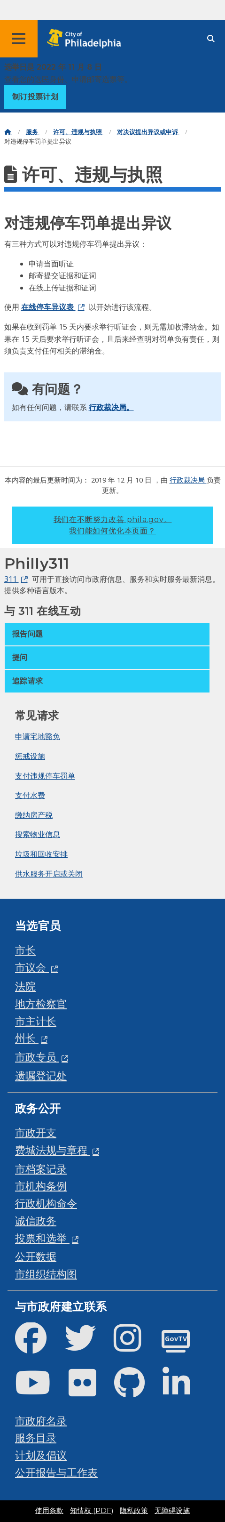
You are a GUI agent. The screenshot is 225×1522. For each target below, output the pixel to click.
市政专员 (37, 1056)
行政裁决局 (188, 479)
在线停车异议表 (48, 307)
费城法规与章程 (52, 1150)
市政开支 (35, 1132)
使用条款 (49, 1510)
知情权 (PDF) (91, 1510)
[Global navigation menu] (19, 38)
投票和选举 (42, 1238)
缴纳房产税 (34, 815)
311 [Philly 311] (11, 579)
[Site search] (211, 39)
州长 (27, 1038)
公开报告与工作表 (56, 1472)
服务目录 (35, 1437)
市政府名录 (41, 1420)
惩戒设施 (30, 756)
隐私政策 (134, 1510)
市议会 (32, 967)
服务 (32, 132)
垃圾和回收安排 (41, 854)
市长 (25, 949)
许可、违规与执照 (78, 132)
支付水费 (30, 795)
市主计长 (35, 1021)
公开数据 (35, 1256)
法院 (25, 986)
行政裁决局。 (111, 407)
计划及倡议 (41, 1455)
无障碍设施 (172, 1510)
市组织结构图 (46, 1273)
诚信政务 (35, 1220)
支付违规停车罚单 (45, 776)
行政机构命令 (46, 1203)
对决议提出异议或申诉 (148, 132)
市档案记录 (41, 1168)
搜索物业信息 (37, 834)
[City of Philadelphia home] (87, 39)
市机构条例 (41, 1185)
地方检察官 (41, 1003)
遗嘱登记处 (41, 1075)
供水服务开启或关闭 (49, 874)
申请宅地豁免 (37, 736)
